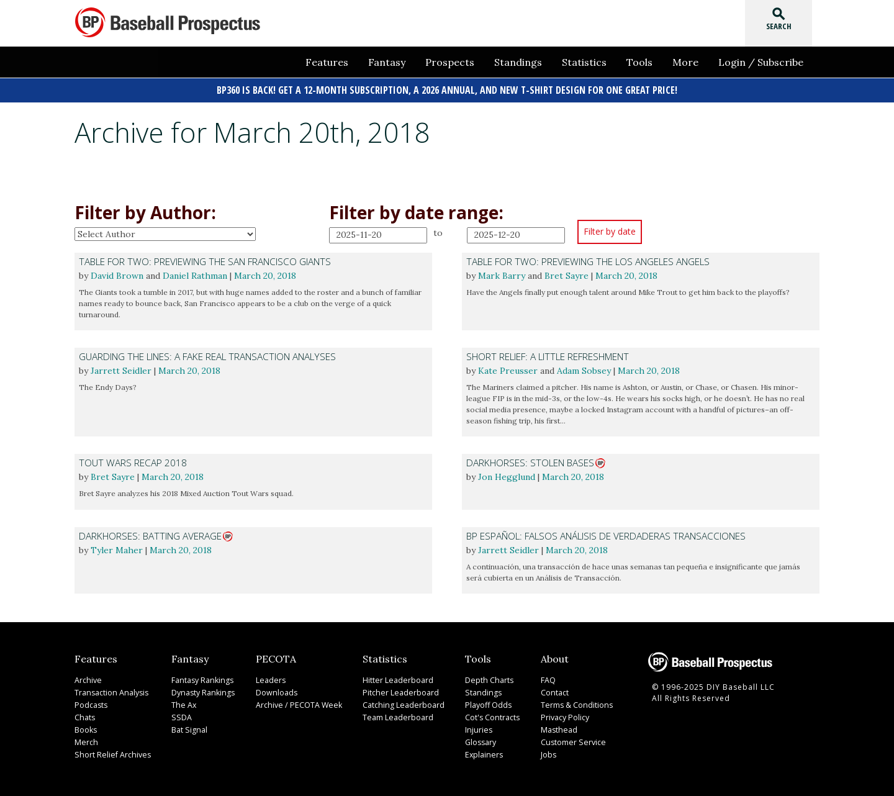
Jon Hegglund (506, 475)
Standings (518, 62)
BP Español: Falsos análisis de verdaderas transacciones (606, 534)
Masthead (557, 727)
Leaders (268, 677)
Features (326, 62)
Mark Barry (501, 275)
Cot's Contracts (490, 715)
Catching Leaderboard (399, 702)
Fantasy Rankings (200, 677)
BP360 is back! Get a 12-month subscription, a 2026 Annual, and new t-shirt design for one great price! (447, 90)
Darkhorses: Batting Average (150, 534)
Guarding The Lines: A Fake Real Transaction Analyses (207, 356)
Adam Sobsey (584, 369)
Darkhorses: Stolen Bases (530, 461)
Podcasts (90, 702)
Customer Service (570, 740)
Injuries (475, 727)
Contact (553, 690)
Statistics (584, 62)
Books (85, 727)
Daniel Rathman (195, 275)
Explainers (481, 752)
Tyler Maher (117, 547)
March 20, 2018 (265, 275)
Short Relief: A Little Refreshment (547, 356)
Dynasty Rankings (200, 690)
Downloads (274, 690)
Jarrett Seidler (121, 369)
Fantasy (386, 62)
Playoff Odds (485, 702)
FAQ (547, 677)
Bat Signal (187, 727)
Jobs (547, 752)
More (685, 62)
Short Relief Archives (110, 752)
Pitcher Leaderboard (396, 690)
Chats (84, 715)
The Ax (182, 702)
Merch (85, 740)
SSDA (179, 715)
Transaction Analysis (110, 690)
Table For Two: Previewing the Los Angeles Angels (588, 261)
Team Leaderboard (393, 715)
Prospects (449, 62)
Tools (639, 62)
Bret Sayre (566, 275)
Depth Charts (486, 677)
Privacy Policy (563, 715)
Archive (87, 677)
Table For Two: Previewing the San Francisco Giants (205, 261)
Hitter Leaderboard (393, 677)
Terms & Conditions (575, 702)
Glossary (478, 740)
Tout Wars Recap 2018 (133, 461)
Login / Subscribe (760, 62)
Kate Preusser (508, 369)
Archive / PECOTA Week (295, 702)
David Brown (117, 275)
